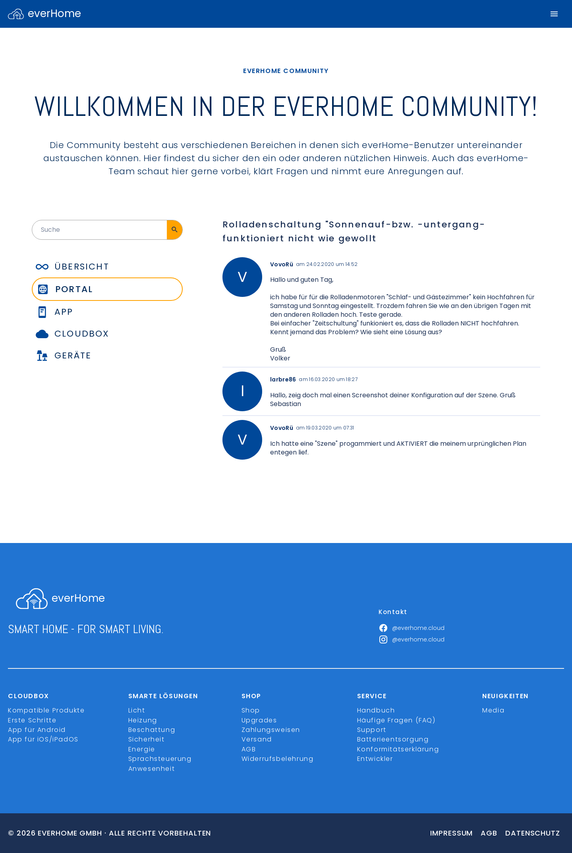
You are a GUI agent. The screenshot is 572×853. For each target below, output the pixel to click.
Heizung (142, 720)
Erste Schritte (32, 720)
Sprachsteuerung (160, 758)
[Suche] (174, 229)
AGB (249, 749)
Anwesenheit (151, 768)
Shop (251, 710)
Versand (257, 739)
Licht (136, 710)
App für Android (37, 729)
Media (493, 710)
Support (371, 729)
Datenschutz (532, 833)
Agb (489, 833)
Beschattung (152, 729)
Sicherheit (146, 739)
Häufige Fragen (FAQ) (396, 720)
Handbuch (376, 710)
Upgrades (259, 720)
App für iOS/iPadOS (43, 739)
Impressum (451, 833)
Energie (141, 749)
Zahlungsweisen (271, 729)
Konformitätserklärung (398, 749)
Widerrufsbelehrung (278, 758)
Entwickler (375, 758)
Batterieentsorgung (393, 739)
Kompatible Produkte (46, 710)
